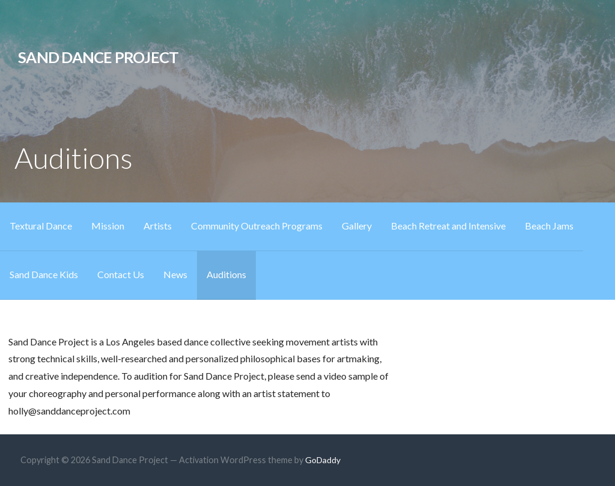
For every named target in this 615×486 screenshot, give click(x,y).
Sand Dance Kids (44, 274)
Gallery (357, 225)
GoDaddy (323, 460)
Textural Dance (41, 225)
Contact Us (120, 274)
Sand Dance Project (98, 57)
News (175, 274)
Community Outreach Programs (257, 225)
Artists (158, 225)
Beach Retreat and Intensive (448, 225)
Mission (107, 225)
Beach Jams (549, 225)
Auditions (226, 274)
